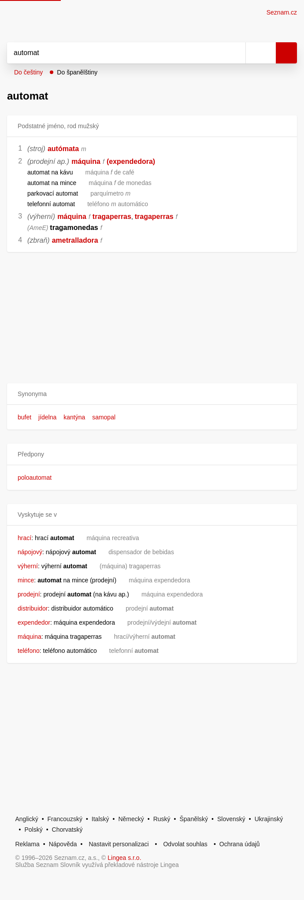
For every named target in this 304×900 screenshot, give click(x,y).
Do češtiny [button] (28, 72)
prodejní (29, 594)
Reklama (27, 844)
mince (26, 580)
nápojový (30, 552)
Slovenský (231, 818)
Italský (100, 818)
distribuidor (33, 608)
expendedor (34, 622)
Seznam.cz (282, 12)
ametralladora (75, 240)
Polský (33, 829)
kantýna (74, 417)
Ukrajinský (269, 818)
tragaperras (112, 216)
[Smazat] (235, 52)
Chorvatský (67, 829)
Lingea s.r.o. (124, 857)
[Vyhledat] (116, 52)
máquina (85, 161)
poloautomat (35, 477)
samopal (103, 417)
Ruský (162, 818)
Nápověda (63, 844)
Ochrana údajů (239, 844)
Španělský (193, 818)
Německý (131, 818)
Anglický (26, 818)
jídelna (47, 417)
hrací (24, 537)
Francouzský (65, 818)
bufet (24, 417)
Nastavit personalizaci (118, 844)
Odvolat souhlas (185, 844)
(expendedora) (131, 161)
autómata (63, 148)
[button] (152, 394)
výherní (28, 566)
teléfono (29, 650)
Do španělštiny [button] (77, 72)
